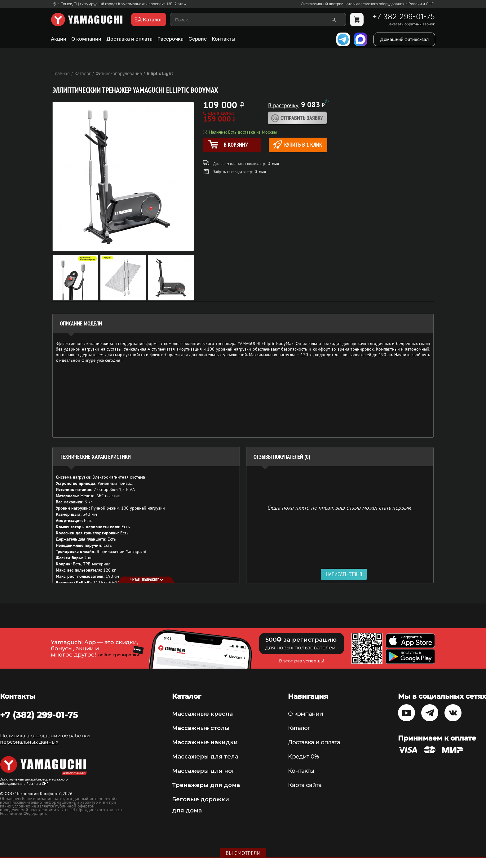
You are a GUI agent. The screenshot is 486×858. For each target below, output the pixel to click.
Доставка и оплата (129, 39)
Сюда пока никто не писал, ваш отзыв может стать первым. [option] (340, 507)
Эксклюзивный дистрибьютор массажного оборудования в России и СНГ (367, 4)
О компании (86, 39)
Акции (58, 39)
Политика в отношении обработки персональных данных (45, 739)
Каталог (299, 728)
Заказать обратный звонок (411, 24)
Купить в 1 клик (297, 144)
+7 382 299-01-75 (403, 17)
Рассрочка (170, 39)
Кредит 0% (303, 756)
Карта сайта (304, 785)
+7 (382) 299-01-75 (39, 715)
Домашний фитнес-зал (404, 39)
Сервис (197, 39)
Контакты (223, 39)
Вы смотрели (243, 853)
